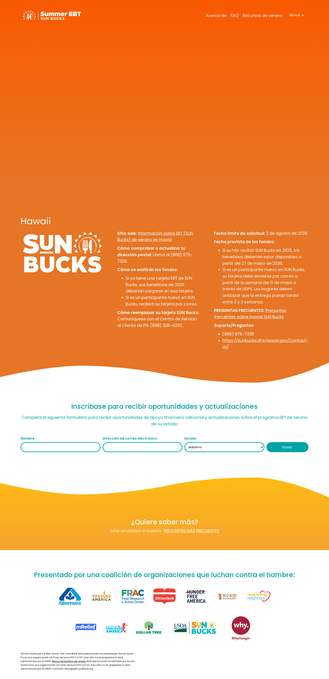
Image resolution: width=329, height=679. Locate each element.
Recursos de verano (263, 15)
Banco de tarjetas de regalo (69, 661)
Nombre (27, 438)
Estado (190, 438)
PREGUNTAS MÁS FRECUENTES (191, 531)
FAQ (235, 15)
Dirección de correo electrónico (130, 438)
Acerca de (216, 15)
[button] (296, 15)
